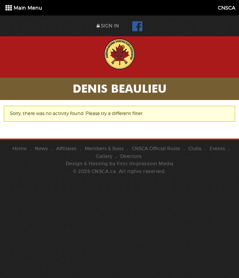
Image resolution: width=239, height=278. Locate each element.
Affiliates (66, 148)
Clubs (194, 148)
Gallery (104, 156)
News (41, 148)
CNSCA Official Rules (156, 148)
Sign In (108, 26)
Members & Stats (104, 148)
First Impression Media (145, 163)
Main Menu (23, 8)
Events (217, 148)
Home (19, 148)
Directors (131, 156)
